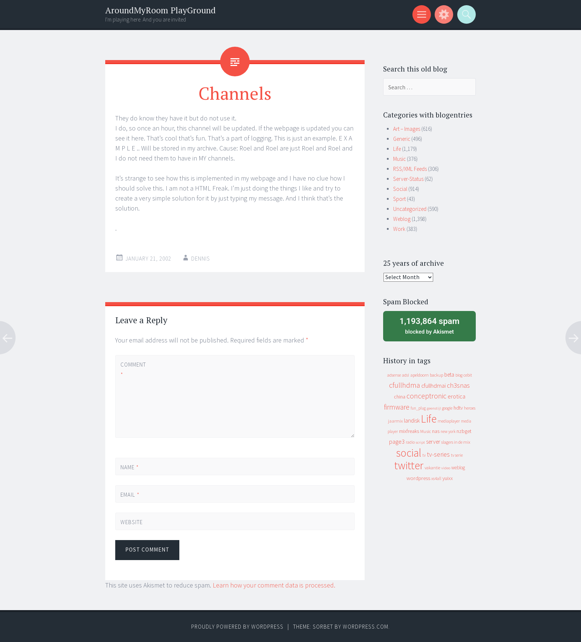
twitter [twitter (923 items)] (409, 465)
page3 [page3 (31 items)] (397, 441)
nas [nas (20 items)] (435, 431)
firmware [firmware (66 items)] (396, 407)
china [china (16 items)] (399, 397)
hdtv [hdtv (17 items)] (458, 407)
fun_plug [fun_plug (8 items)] (418, 408)
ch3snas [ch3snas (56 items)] (458, 385)
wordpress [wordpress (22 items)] (418, 478)
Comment (133, 369)
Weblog (402, 218)
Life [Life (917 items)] (428, 419)
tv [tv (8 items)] (424, 455)
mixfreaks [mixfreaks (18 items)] (409, 431)
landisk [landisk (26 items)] (412, 420)
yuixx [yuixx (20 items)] (447, 478)
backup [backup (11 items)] (436, 375)
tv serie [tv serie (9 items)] (457, 455)
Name (129, 467)
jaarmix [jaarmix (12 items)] (395, 421)
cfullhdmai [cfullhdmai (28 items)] (433, 385)
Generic (401, 138)
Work (399, 228)
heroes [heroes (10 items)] (469, 408)
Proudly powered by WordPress (237, 626)
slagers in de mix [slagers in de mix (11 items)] (455, 442)
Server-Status (408, 178)
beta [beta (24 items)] (449, 374)
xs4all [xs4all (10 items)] (436, 478)
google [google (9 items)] (447, 408)
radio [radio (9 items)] (410, 442)
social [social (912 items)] (408, 453)
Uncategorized (409, 208)
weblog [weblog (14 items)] (458, 467)
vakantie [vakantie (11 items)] (432, 467)
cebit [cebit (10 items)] (468, 375)
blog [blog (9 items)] (458, 375)
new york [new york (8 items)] (448, 431)
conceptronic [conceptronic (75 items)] (426, 395)
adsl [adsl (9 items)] (405, 375)
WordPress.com (365, 626)
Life (397, 148)
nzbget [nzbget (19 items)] (463, 431)
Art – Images (406, 128)
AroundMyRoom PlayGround (160, 10)
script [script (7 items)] (420, 442)
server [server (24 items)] (433, 441)
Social (400, 188)
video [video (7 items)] (445, 468)
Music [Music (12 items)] (425, 431)
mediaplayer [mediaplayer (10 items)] (449, 421)
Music (399, 158)
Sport (399, 198)
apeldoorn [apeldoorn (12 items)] (419, 375)
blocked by (429, 325)
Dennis (200, 258)
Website (131, 522)
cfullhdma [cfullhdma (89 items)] (404, 385)
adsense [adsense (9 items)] (394, 375)
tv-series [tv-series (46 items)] (438, 454)
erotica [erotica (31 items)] (456, 396)
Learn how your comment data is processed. (274, 585)
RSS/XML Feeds (410, 168)
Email (130, 494)
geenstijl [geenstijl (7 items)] (434, 408)
